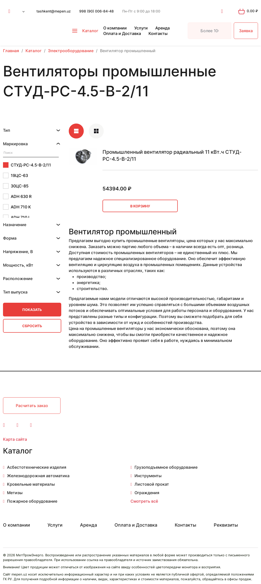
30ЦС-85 (15, 186)
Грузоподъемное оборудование (166, 467)
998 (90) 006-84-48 (96, 11)
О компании (115, 27)
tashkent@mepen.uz (53, 11)
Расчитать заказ (32, 405)
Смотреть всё (144, 501)
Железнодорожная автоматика (38, 475)
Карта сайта (15, 439)
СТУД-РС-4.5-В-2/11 (27, 165)
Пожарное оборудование (32, 501)
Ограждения (146, 492)
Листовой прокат (151, 484)
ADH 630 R (17, 196)
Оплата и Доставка (122, 33)
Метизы (14, 492)
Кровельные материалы (31, 484)
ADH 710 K (17, 207)
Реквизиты (226, 525)
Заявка (246, 30)
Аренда (162, 27)
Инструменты (148, 475)
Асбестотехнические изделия (36, 467)
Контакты (158, 33)
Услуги (141, 27)
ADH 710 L (16, 217)
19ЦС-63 (15, 175)
